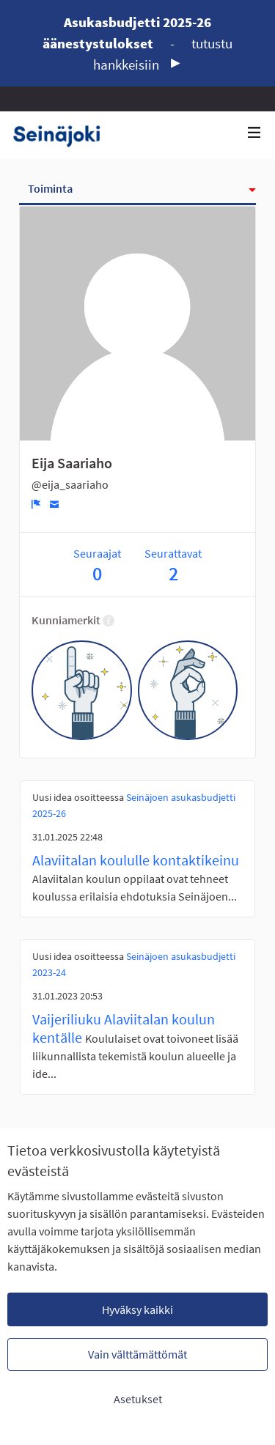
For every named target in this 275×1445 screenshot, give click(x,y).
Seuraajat (97, 565)
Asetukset (138, 1399)
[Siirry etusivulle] (62, 135)
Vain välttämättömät (137, 1354)
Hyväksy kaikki (137, 1309)
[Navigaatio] (254, 133)
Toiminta (50, 188)
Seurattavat (173, 565)
